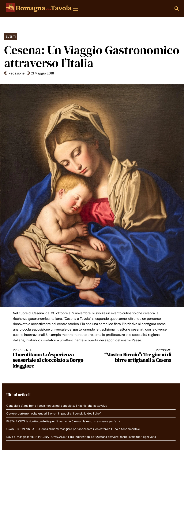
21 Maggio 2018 (42, 73)
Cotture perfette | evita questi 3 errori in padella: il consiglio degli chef (53, 413)
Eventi (11, 36)
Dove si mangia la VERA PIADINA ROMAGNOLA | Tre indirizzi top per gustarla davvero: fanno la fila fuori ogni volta (81, 437)
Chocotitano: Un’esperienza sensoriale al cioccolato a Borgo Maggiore (48, 359)
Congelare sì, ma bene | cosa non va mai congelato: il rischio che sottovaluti (56, 406)
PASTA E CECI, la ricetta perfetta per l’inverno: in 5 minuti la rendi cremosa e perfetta (63, 421)
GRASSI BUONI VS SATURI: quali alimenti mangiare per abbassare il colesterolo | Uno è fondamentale (73, 429)
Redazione (16, 73)
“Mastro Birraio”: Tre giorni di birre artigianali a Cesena (135, 356)
